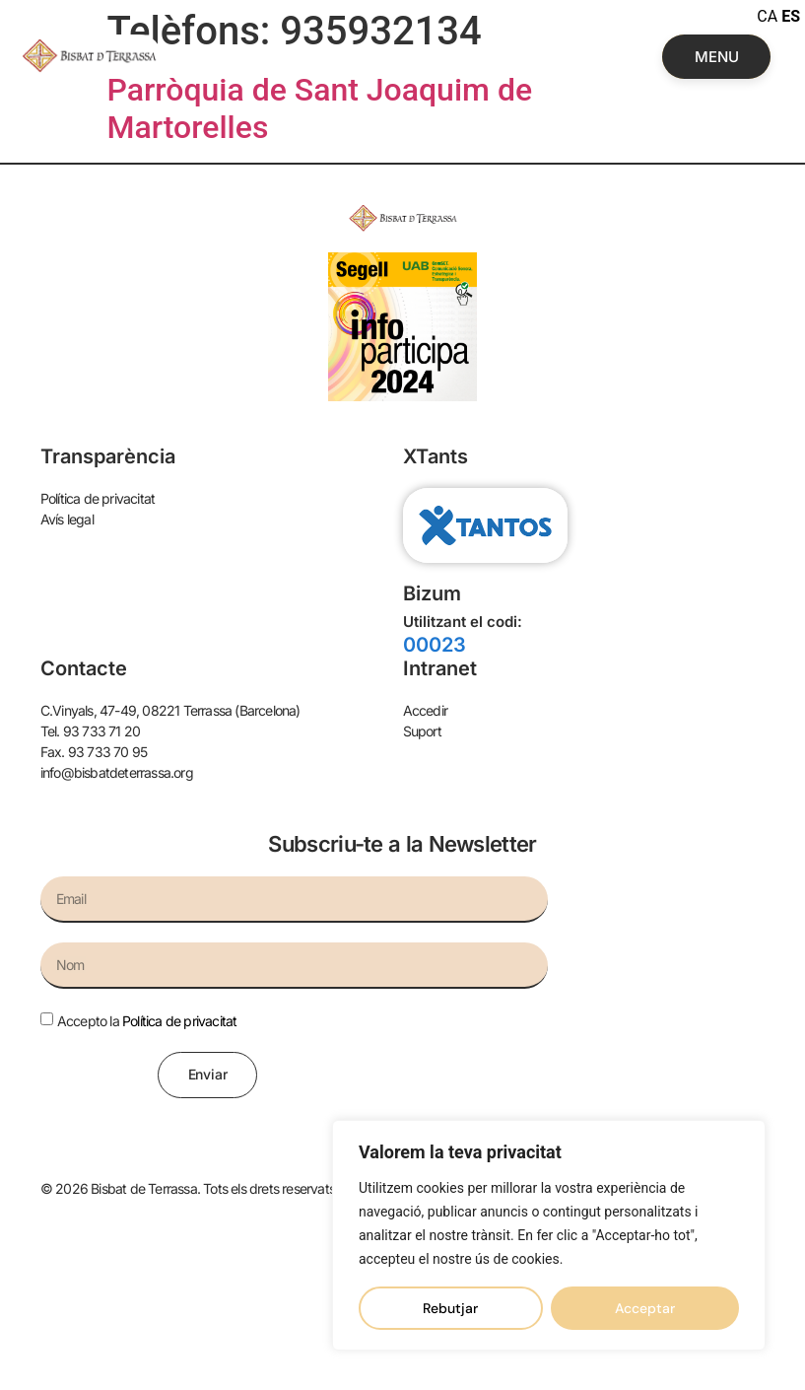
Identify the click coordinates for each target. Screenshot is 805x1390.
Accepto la (147, 1020)
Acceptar (645, 1308)
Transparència (107, 456)
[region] (549, 1235)
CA (767, 16)
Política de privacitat (179, 1020)
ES (790, 16)
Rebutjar (450, 1308)
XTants (435, 456)
